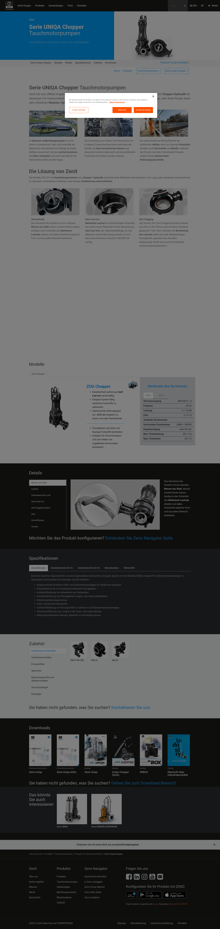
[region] (111, 105)
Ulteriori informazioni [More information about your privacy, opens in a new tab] (117, 102)
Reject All (122, 110)
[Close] (153, 96)
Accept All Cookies (143, 110)
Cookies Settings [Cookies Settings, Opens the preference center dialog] (79, 110)
